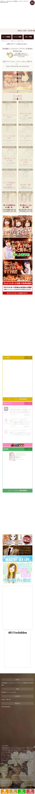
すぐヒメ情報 (17, 37)
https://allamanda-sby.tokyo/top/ (17, 66)
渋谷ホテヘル (11, 490)
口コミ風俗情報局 (21, 399)
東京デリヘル (11, 399)
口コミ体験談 (6, 37)
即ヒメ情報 (28, 37)
